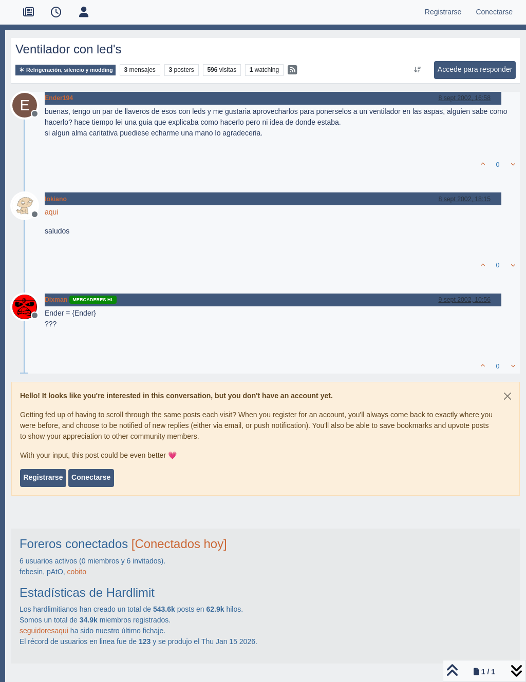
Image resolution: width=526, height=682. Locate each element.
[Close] (507, 396)
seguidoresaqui (44, 631)
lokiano (56, 199)
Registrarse (43, 477)
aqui (51, 212)
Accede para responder (475, 69)
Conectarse (90, 477)
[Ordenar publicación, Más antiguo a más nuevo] (417, 70)
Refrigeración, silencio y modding (65, 70)
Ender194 (59, 98)
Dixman (56, 299)
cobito (76, 572)
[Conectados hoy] (179, 544)
